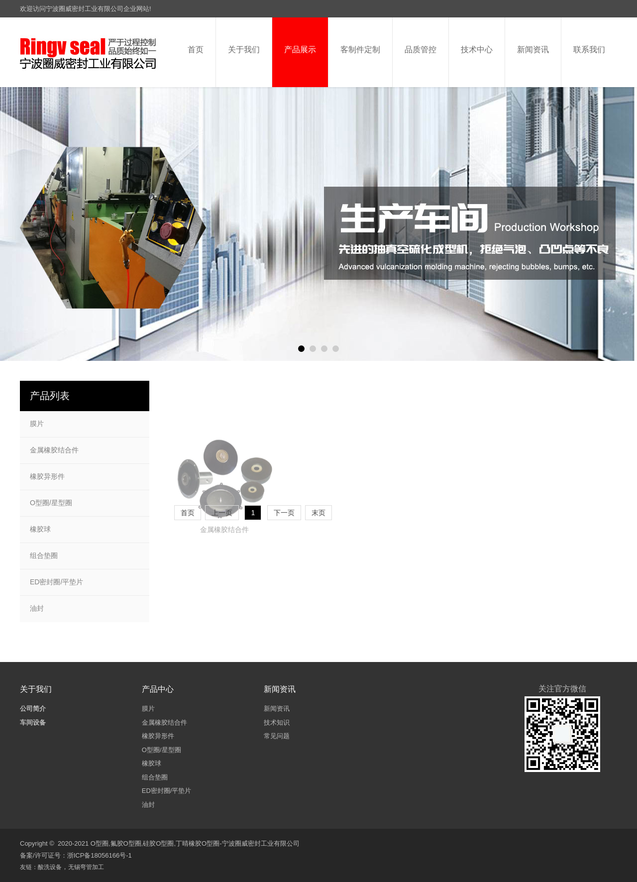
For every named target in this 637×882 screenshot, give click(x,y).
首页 (188, 513)
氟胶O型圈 (125, 843)
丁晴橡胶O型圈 (197, 843)
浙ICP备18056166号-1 (99, 855)
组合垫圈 (44, 555)
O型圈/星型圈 (51, 503)
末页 (318, 513)
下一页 (284, 513)
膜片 (37, 424)
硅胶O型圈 (158, 843)
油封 (37, 608)
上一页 (222, 513)
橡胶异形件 (47, 476)
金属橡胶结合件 (224, 566)
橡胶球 (40, 529)
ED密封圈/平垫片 (56, 582)
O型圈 (99, 843)
